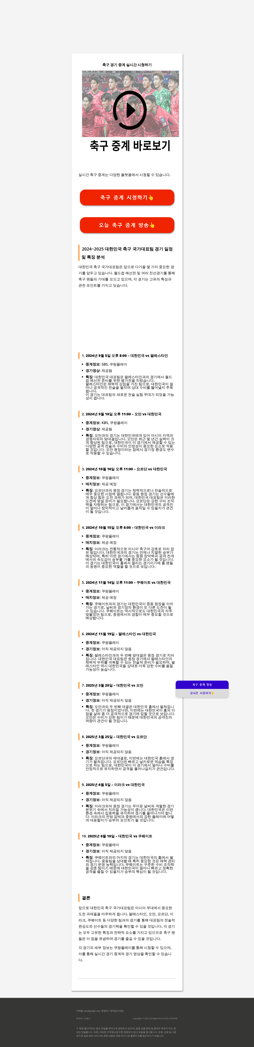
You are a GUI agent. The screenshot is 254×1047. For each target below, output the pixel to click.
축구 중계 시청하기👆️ (127, 197)
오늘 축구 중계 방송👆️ (127, 225)
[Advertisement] (127, 24)
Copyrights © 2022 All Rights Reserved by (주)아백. (155, 1018)
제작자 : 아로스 (83, 1018)
